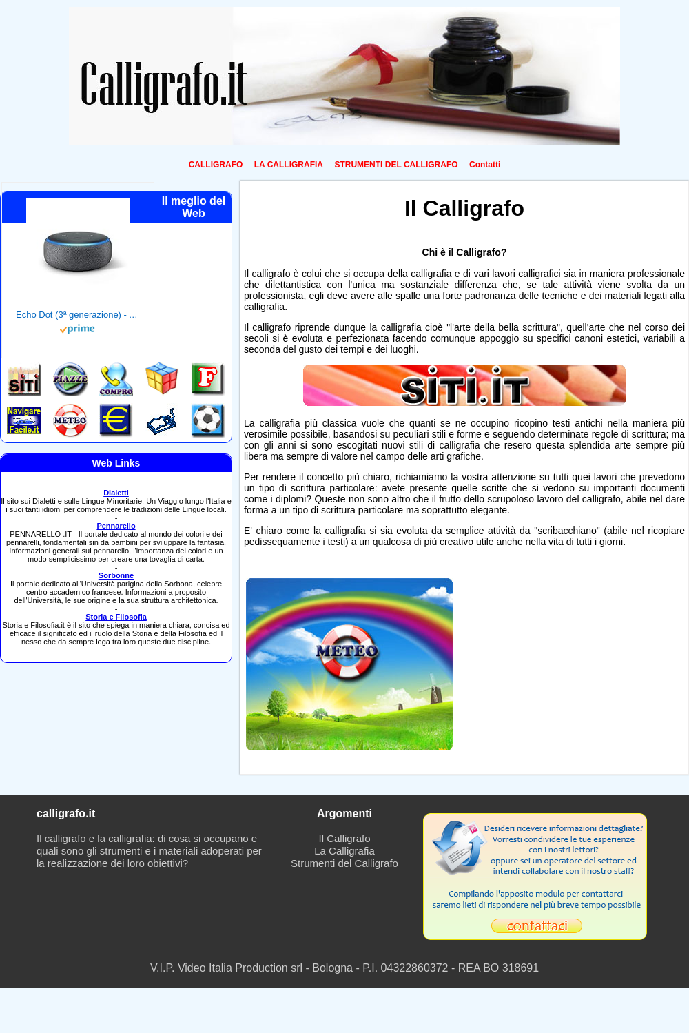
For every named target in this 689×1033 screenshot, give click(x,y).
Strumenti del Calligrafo (344, 863)
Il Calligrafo (344, 838)
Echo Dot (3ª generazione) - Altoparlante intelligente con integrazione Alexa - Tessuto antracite (78, 314)
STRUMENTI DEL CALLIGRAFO (395, 165)
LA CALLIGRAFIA (288, 165)
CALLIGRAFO (216, 165)
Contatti (484, 165)
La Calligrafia (344, 851)
